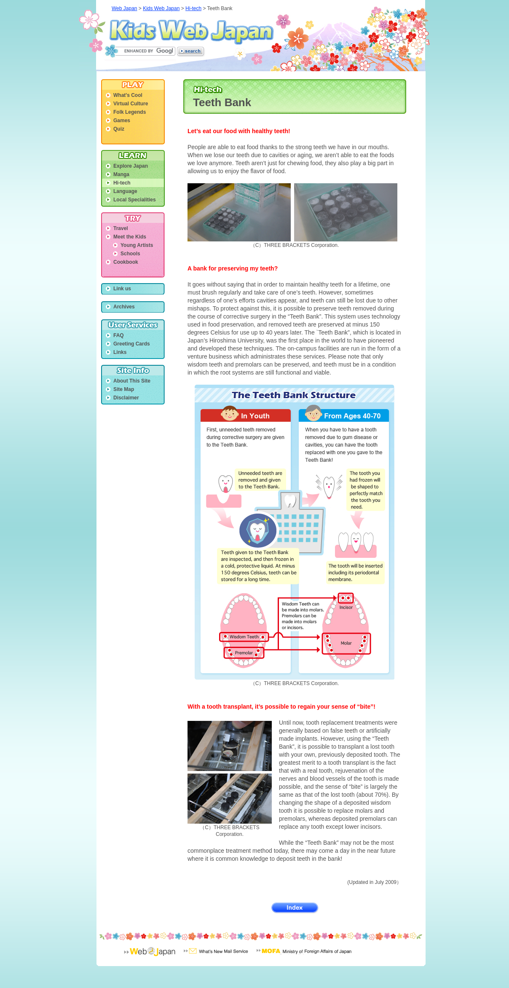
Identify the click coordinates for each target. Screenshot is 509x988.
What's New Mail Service (216, 956)
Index (295, 908)
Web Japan (124, 8)
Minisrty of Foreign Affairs (304, 956)
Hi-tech (193, 8)
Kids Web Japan (191, 32)
